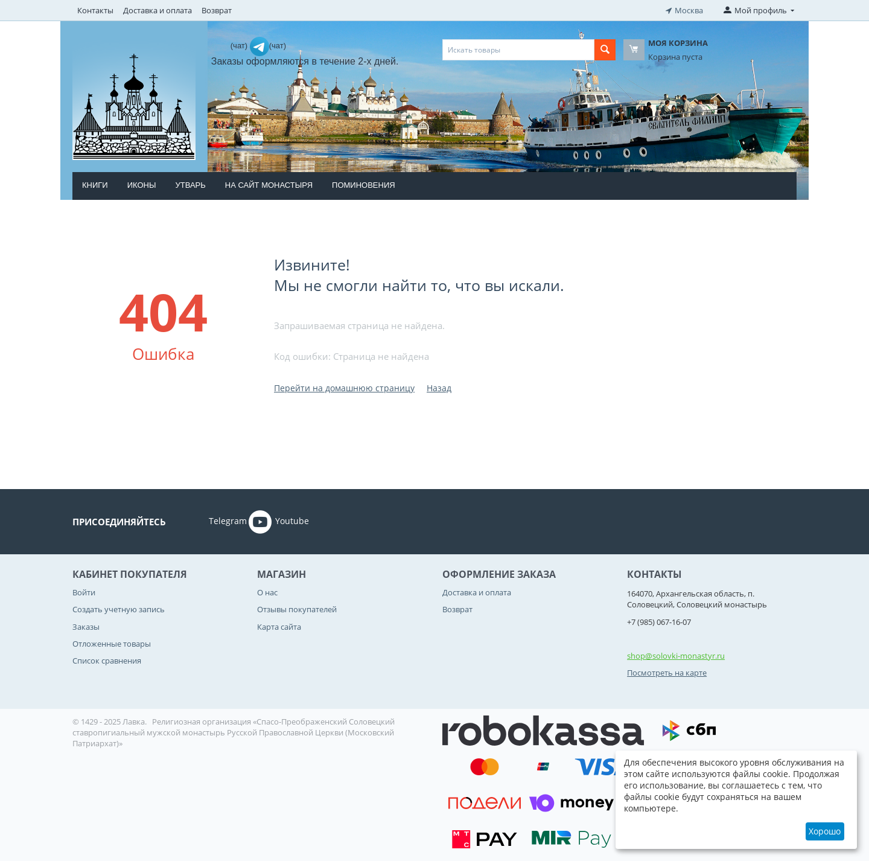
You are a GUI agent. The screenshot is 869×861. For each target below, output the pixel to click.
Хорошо (825, 831)
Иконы (141, 185)
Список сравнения (106, 660)
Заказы (86, 626)
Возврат (217, 10)
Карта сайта (279, 626)
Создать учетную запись (118, 609)
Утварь (190, 185)
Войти (83, 592)
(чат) (240, 45)
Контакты (95, 10)
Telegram (211, 521)
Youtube (279, 521)
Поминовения (363, 185)
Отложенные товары (111, 643)
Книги (95, 185)
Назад (439, 388)
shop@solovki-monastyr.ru (676, 655)
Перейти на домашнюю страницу (344, 388)
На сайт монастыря (269, 185)
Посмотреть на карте (667, 672)
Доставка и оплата (157, 10)
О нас (267, 592)
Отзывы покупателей (297, 609)
